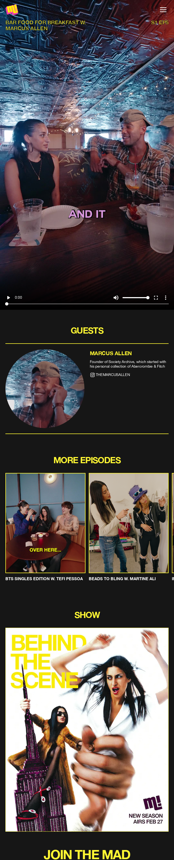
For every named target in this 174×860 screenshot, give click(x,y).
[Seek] (87, 303)
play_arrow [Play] (8, 297)
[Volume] (135, 297)
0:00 (18, 297)
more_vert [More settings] (165, 297)
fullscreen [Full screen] (156, 297)
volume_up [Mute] (116, 297)
